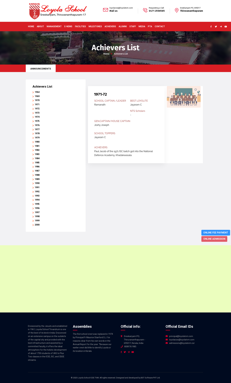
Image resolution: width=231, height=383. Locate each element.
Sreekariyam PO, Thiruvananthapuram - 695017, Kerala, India (134, 339)
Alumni (123, 26)
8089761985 (130, 346)
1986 (37, 166)
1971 (37, 104)
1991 (37, 187)
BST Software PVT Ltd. (150, 378)
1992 (37, 191)
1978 (37, 133)
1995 (37, 204)
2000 (37, 225)
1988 (37, 175)
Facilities (80, 26)
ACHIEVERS (110, 26)
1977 (37, 129)
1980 (37, 142)
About (40, 26)
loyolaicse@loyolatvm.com (121, 8)
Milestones (95, 26)
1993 (37, 196)
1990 (37, 183)
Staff (132, 26)
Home (31, 26)
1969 (37, 96)
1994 (37, 200)
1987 (37, 171)
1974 (37, 117)
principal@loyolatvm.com (181, 336)
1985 (37, 162)
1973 (37, 113)
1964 (37, 92)
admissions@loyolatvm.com (182, 343)
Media (142, 26)
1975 (37, 121)
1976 (37, 125)
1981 (37, 146)
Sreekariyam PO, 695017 (190, 8)
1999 (37, 220)
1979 (37, 137)
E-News (68, 26)
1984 (37, 158)
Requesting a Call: (156, 8)
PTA (150, 26)
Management (54, 26)
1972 (37, 108)
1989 (37, 179)
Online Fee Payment (215, 232)
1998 (37, 216)
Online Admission (214, 238)
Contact (160, 26)
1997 (37, 212)
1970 (37, 100)
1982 (37, 150)
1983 (37, 154)
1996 (37, 208)
